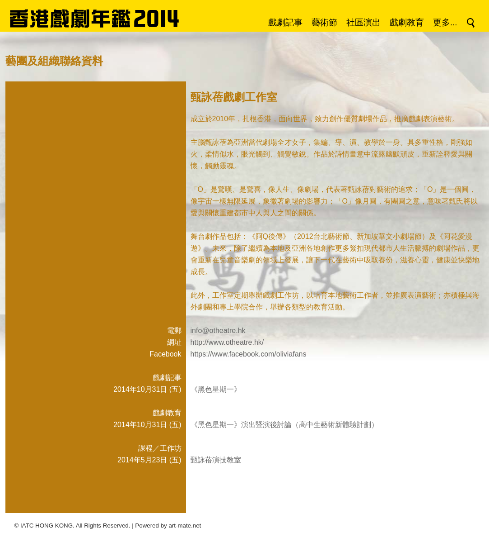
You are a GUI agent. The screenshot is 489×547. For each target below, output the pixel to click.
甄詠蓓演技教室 (216, 460)
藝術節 (324, 22)
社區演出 (363, 22)
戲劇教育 (407, 22)
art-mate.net (184, 525)
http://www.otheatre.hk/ (227, 342)
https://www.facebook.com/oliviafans (249, 354)
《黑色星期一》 (216, 389)
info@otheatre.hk (218, 330)
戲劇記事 (285, 22)
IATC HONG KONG (46, 525)
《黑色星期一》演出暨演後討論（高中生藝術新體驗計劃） (284, 424)
